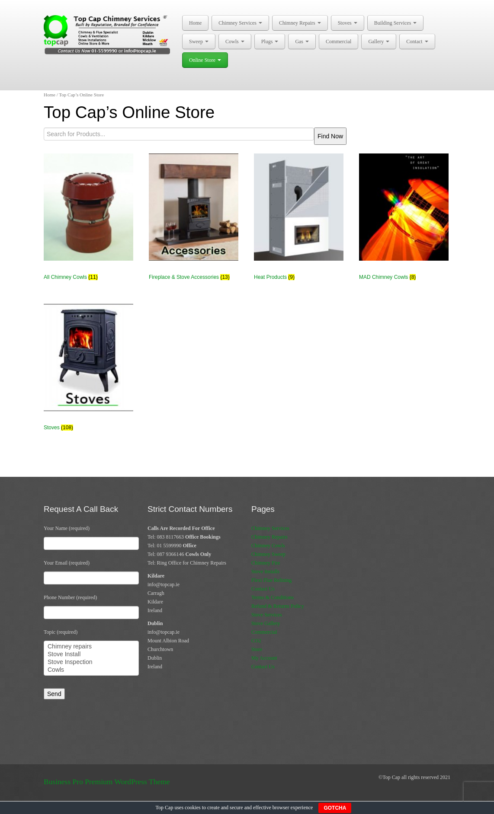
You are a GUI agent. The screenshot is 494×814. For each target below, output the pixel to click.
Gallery (378, 41)
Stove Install (91, 654)
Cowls (234, 41)
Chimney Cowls (268, 546)
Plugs (270, 41)
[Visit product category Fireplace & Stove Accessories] (193, 220)
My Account (264, 658)
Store (256, 649)
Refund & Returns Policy (277, 606)
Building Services (395, 23)
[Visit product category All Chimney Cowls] (88, 220)
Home (195, 23)
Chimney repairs (91, 647)
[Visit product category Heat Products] (298, 220)
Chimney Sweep (268, 554)
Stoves (347, 23)
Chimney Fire (265, 563)
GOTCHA (335, 808)
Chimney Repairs (300, 23)
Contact (417, 41)
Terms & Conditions (272, 597)
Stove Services (266, 615)
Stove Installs (265, 571)
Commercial (338, 41)
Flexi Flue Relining (271, 580)
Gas (302, 41)
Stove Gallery (265, 623)
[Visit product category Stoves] (88, 371)
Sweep (199, 41)
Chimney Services (240, 23)
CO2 (256, 641)
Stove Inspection (91, 662)
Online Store (205, 60)
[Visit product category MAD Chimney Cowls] (404, 220)
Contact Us (263, 589)
